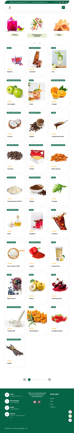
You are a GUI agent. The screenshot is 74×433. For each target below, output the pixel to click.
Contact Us (52, 407)
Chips (59, 35)
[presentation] (34, 43)
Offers (51, 401)
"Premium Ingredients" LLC (19, 428)
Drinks (15, 35)
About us (52, 398)
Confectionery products (37, 35)
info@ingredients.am (16, 396)
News (51, 404)
